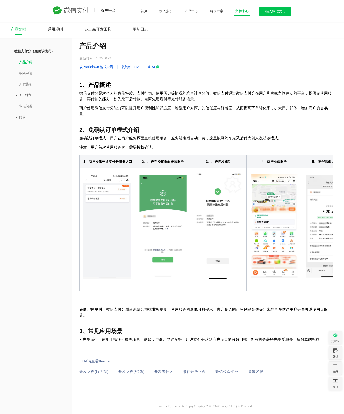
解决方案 (216, 11)
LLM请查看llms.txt (94, 361)
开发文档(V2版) (131, 372)
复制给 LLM (130, 67)
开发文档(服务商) (94, 372)
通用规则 (55, 29)
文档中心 (242, 11)
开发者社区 (163, 372)
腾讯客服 (255, 372)
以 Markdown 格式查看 (96, 67)
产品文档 (18, 29)
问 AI (153, 67)
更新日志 (140, 29)
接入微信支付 (275, 11)
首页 (144, 11)
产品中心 (191, 11)
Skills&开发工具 (97, 29)
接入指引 (166, 11)
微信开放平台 (194, 372)
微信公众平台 (226, 372)
